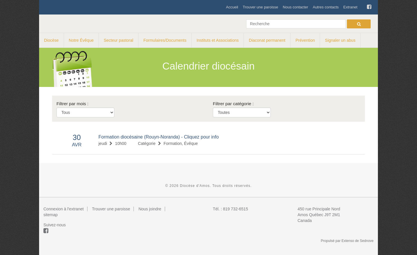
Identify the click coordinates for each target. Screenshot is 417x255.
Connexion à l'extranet (63, 209)
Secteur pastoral (118, 40)
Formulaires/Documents (164, 40)
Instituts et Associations (218, 40)
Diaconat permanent (267, 40)
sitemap (50, 214)
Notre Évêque (81, 40)
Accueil (232, 7)
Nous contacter (295, 7)
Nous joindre (149, 209)
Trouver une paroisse (260, 7)
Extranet (350, 7)
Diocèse (51, 40)
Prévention (305, 40)
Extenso (347, 241)
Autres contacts (326, 7)
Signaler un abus (340, 40)
